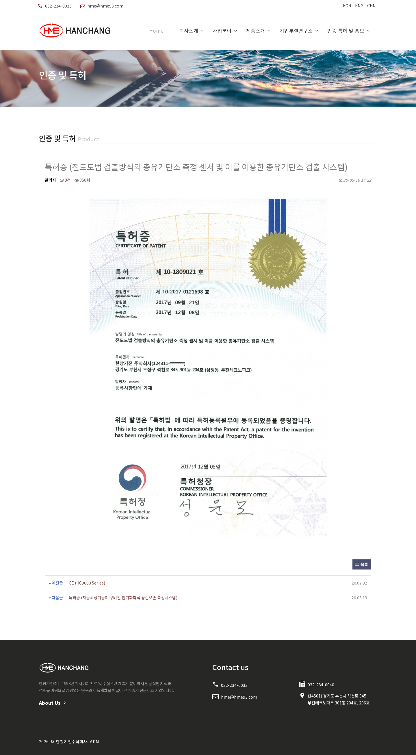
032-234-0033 (58, 6)
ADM (94, 741)
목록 (361, 564)
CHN (371, 5)
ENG (359, 5)
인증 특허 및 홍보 (345, 30)
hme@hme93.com (105, 6)
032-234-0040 (321, 684)
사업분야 (222, 30)
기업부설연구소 (296, 30)
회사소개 (188, 30)
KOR (347, 5)
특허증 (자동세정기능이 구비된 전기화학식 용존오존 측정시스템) (123, 597)
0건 (65, 180)
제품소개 (255, 30)
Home (156, 30)
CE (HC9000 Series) (87, 583)
